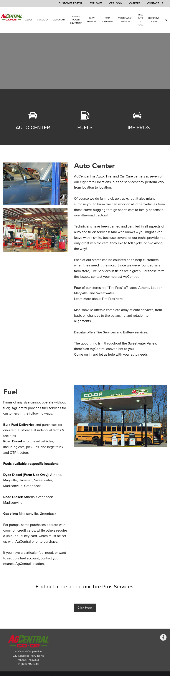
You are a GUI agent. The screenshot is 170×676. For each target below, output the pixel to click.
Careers (134, 3)
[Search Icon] (166, 20)
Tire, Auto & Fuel (140, 19)
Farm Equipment (107, 20)
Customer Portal (71, 3)
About (28, 19)
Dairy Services (91, 20)
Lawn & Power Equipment (76, 20)
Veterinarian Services (125, 20)
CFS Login (115, 3)
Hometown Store (154, 20)
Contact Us (155, 3)
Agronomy (59, 19)
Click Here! (85, 608)
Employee (95, 3)
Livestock (42, 19)
